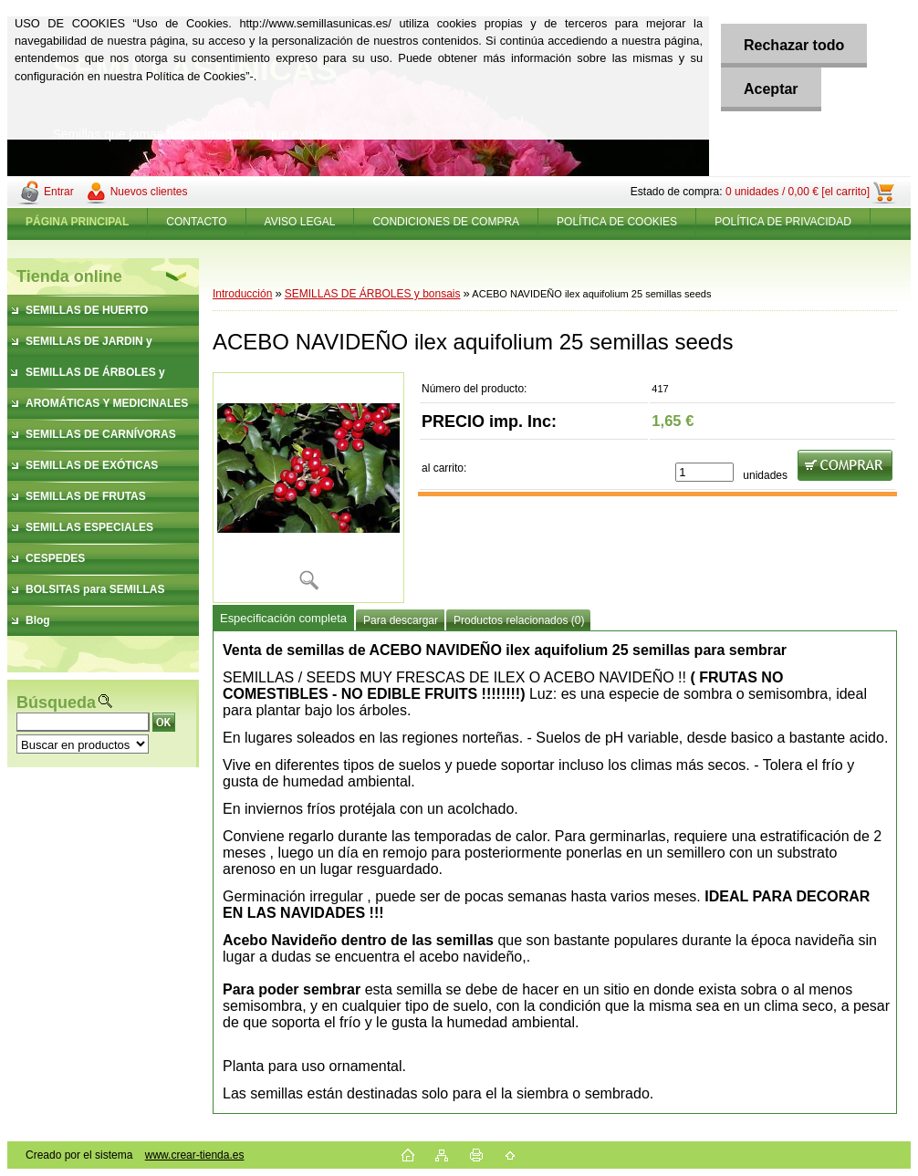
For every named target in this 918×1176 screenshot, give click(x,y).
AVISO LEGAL (300, 221)
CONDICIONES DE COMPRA (445, 221)
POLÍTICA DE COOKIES (617, 221)
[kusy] (704, 472)
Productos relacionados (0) (519, 620)
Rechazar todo (794, 45)
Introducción (242, 293)
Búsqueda (56, 702)
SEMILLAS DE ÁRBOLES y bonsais (373, 293)
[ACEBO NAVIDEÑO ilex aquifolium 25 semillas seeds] (308, 487)
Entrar (59, 191)
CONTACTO (196, 221)
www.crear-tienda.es (195, 1155)
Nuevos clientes (149, 191)
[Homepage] (77, 221)
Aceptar (771, 89)
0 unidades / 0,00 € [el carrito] (797, 191)
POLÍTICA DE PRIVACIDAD (783, 221)
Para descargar (400, 620)
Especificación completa (283, 618)
